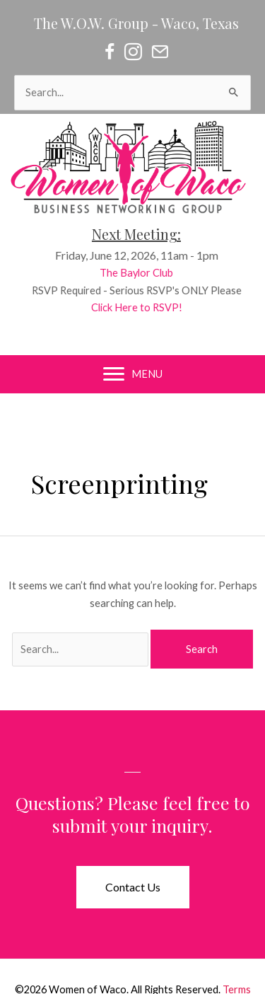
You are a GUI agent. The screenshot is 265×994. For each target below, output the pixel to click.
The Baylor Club (145, 273)
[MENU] (133, 374)
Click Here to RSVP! (145, 307)
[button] (132, 887)
